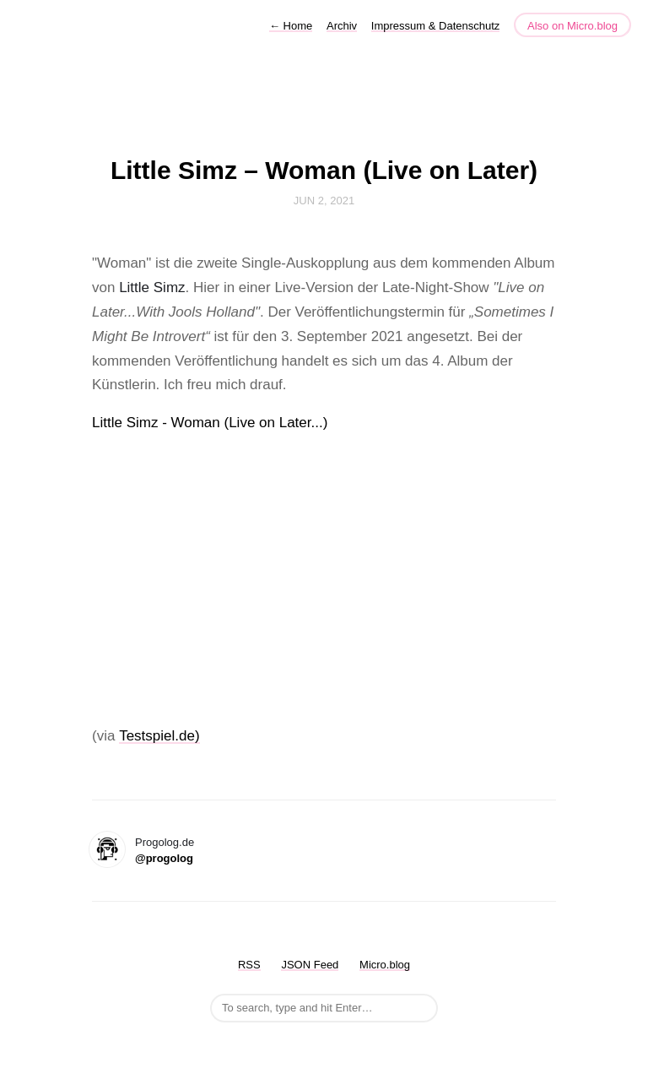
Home (290, 25)
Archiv (342, 25)
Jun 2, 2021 (324, 200)
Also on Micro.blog (572, 25)
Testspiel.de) (159, 736)
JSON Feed (309, 964)
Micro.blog (384, 964)
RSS (249, 964)
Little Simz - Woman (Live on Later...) (209, 423)
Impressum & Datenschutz (435, 25)
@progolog (164, 858)
